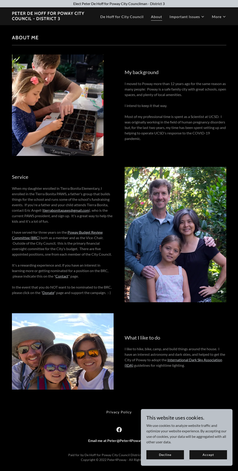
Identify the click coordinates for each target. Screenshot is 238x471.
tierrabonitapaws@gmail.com (66, 210)
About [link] (156, 16)
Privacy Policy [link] (118, 412)
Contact (61, 276)
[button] (187, 16)
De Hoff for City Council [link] (122, 16)
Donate (48, 292)
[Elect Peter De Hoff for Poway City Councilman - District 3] (119, 3)
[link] (49, 18)
